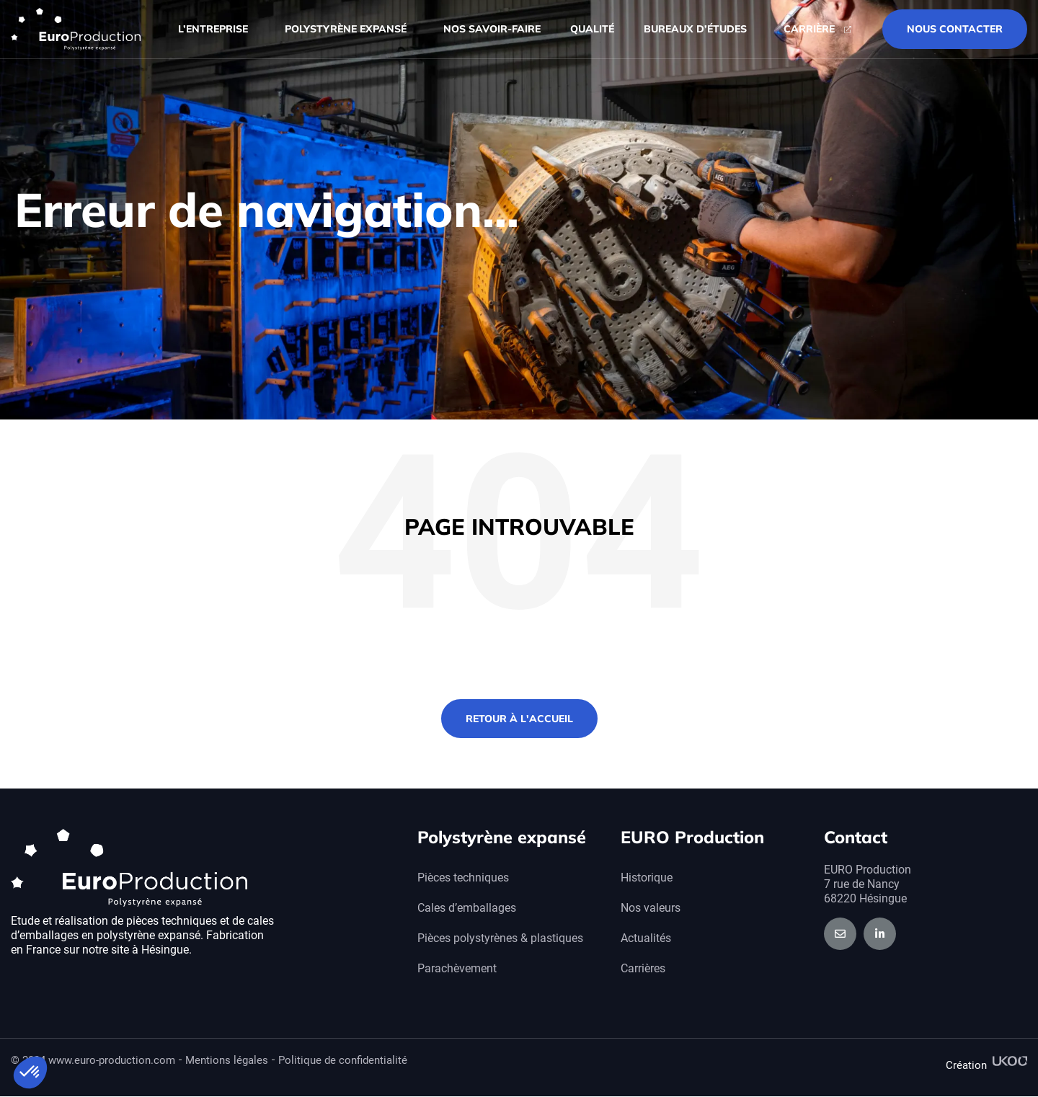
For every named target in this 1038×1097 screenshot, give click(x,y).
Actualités (646, 938)
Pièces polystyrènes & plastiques (500, 938)
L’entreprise (216, 29)
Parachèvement (457, 968)
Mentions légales (226, 1060)
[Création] (1010, 1061)
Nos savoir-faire (492, 28)
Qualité (592, 28)
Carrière (809, 28)
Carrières (643, 968)
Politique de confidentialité (342, 1060)
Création (966, 1065)
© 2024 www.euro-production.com (93, 1060)
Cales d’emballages (466, 908)
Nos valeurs (650, 908)
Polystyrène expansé (349, 29)
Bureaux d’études (699, 29)
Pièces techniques (463, 877)
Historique (647, 877)
